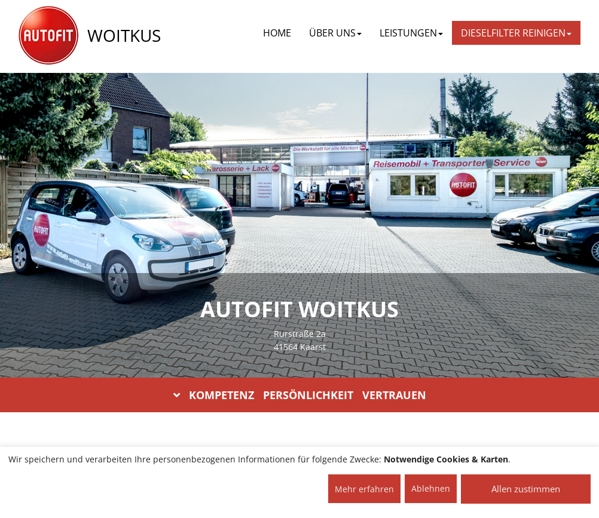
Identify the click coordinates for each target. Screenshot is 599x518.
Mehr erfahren (364, 489)
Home (277, 32)
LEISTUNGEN (411, 32)
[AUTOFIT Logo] (48, 36)
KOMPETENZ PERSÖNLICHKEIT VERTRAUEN (299, 395)
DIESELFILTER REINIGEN (516, 32)
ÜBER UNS (335, 32)
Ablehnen (430, 488)
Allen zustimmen (525, 489)
